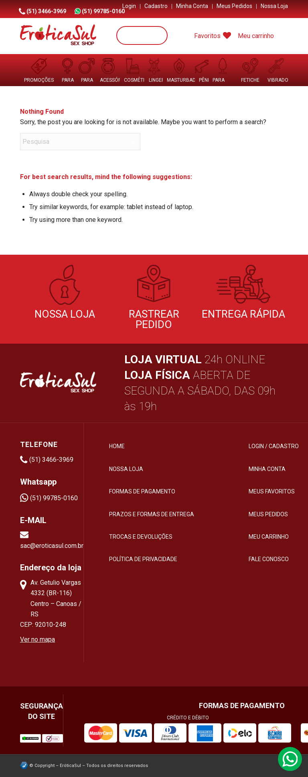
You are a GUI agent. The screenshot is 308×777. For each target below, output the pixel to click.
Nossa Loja (274, 6)
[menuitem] (129, 6)
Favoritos (213, 36)
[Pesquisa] (142, 35)
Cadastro (156, 6)
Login (129, 6)
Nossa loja (126, 469)
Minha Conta (192, 6)
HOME (117, 446)
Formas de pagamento (142, 491)
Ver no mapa (37, 639)
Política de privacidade (143, 559)
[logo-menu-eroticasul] (58, 36)
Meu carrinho (256, 36)
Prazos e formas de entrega (151, 514)
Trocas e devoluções (140, 536)
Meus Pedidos (234, 6)
